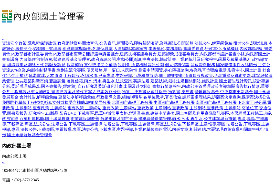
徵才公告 (242, 43)
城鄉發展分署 (98, 102)
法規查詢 (124, 81)
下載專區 (86, 113)
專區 (242, 118)
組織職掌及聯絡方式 (25, 65)
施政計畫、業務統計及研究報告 (188, 59)
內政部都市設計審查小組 (222, 54)
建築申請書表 (162, 113)
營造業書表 (139, 113)
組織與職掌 (132, 97)
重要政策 (41, 108)
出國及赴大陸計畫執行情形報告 (152, 86)
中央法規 (150, 59)
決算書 (187, 92)
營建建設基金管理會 (71, 59)
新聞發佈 (125, 43)
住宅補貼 (19, 75)
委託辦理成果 (23, 86)
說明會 (124, 65)
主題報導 (124, 75)
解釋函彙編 (222, 43)
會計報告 (27, 97)
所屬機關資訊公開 (147, 65)
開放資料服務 (203, 65)
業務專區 (174, 48)
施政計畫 (210, 81)
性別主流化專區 (71, 70)
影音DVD (68, 113)
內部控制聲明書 (41, 70)
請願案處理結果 (196, 97)
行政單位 (213, 48)
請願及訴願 (55, 65)
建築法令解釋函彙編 (76, 97)
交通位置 (250, 108)
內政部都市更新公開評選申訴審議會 (86, 54)
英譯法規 (141, 81)
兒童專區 (106, 75)
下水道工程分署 (252, 102)
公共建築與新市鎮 (31, 81)
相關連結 (197, 129)
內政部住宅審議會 (35, 59)
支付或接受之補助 (100, 65)
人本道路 (54, 75)
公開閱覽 (185, 43)
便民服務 (94, 70)
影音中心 (236, 70)
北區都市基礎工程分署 (132, 102)
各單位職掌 (102, 48)
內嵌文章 (180, 129)
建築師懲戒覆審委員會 (178, 54)
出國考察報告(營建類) (57, 86)
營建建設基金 (207, 92)
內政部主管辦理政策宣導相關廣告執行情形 (221, 86)
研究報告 (37, 113)
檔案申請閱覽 (151, 70)
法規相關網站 (188, 81)
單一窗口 (112, 70)
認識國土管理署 (47, 48)
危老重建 (37, 75)
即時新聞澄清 (146, 43)
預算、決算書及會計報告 (144, 92)
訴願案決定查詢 (226, 97)
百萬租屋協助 (145, 75)
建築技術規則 (163, 81)
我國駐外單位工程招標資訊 (26, 102)
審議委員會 (193, 48)
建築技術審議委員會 (138, 54)
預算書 (174, 92)
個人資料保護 (177, 65)
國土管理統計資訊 (235, 81)
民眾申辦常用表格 (111, 113)
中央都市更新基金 (236, 92)
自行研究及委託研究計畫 (100, 86)
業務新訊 (168, 43)
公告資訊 (107, 43)
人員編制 (122, 48)
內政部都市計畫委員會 (31, 54)
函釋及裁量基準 (232, 59)
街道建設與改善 (198, 75)
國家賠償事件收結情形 (236, 65)
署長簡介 (23, 48)
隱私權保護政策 (42, 43)
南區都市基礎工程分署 (216, 102)
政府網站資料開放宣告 (77, 43)
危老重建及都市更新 (232, 75)
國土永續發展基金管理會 (29, 135)
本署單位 (157, 48)
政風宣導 (10, 118)
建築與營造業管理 (154, 118)
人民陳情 (129, 70)
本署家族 (139, 48)
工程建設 (72, 75)
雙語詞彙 (57, 81)
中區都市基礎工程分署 (174, 102)
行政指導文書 (108, 97)
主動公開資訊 (129, 59)
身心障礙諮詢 (176, 70)
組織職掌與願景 (76, 48)
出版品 (52, 113)
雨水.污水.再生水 (99, 81)
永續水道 (89, 75)
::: (3, 38)
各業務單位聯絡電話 (208, 70)
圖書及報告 (17, 113)
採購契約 (75, 65)
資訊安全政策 (14, 43)
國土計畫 (253, 70)
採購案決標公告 (256, 97)
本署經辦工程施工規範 (250, 113)
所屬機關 (230, 48)
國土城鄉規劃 (171, 75)
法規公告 (203, 43)
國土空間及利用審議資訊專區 (202, 113)
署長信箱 (75, 81)
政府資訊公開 (103, 59)
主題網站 (23, 108)
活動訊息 (259, 43)
